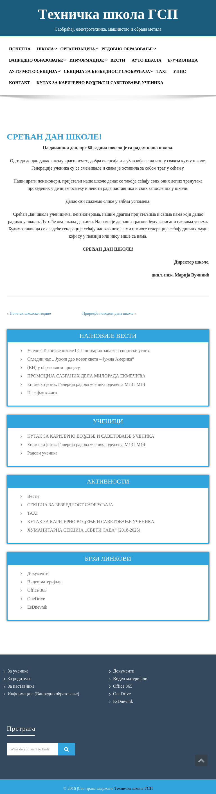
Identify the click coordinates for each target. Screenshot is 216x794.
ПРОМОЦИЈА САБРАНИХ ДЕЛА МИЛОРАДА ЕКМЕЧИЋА (86, 376)
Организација (78, 48)
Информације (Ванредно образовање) (43, 693)
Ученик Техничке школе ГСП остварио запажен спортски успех (88, 350)
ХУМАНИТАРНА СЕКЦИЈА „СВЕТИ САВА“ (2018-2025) (83, 530)
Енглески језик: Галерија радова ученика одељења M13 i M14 (86, 384)
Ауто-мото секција (34, 71)
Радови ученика (42, 453)
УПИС (179, 71)
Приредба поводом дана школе (107, 313)
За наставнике (21, 686)
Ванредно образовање (37, 59)
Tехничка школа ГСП (108, 14)
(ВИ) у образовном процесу (53, 367)
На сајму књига (42, 392)
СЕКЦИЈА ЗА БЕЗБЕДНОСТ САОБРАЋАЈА (108, 71)
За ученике (18, 671)
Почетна (19, 49)
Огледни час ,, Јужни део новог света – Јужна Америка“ (80, 359)
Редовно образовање (128, 48)
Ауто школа (146, 60)
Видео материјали (44, 581)
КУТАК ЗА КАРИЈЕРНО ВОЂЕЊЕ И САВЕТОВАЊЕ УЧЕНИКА (100, 82)
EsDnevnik (37, 607)
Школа (46, 48)
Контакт (19, 82)
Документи (38, 573)
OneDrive (36, 598)
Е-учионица (183, 60)
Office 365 (37, 590)
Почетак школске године (30, 313)
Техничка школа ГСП (133, 788)
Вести (118, 60)
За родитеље (19, 678)
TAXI (161, 71)
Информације (87, 59)
